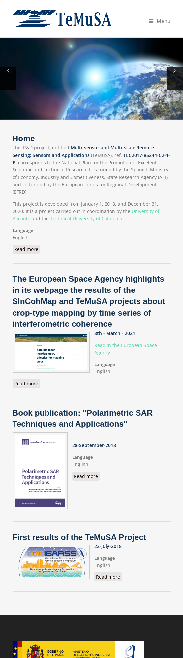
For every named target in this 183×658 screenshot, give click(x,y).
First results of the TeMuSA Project (79, 537)
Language (23, 230)
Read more (27, 249)
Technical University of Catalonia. (87, 218)
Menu (160, 21)
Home (24, 138)
